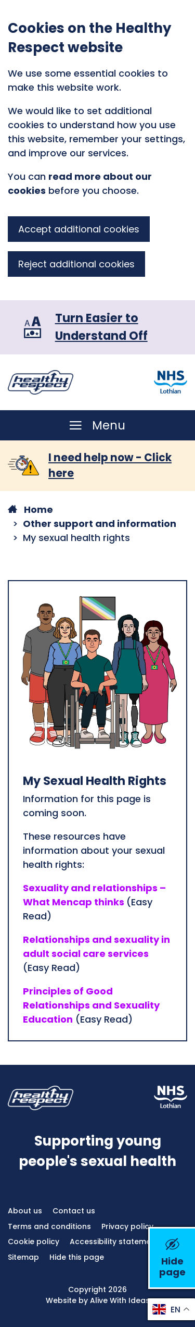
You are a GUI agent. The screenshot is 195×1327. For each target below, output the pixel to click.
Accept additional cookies (78, 229)
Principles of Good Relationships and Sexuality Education (91, 1005)
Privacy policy (127, 1226)
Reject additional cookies (76, 264)
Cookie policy (33, 1241)
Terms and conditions (49, 1226)
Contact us (74, 1211)
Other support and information (99, 523)
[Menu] (98, 425)
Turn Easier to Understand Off (101, 327)
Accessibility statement (114, 1241)
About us (25, 1211)
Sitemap (23, 1257)
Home (30, 509)
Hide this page (76, 1257)
